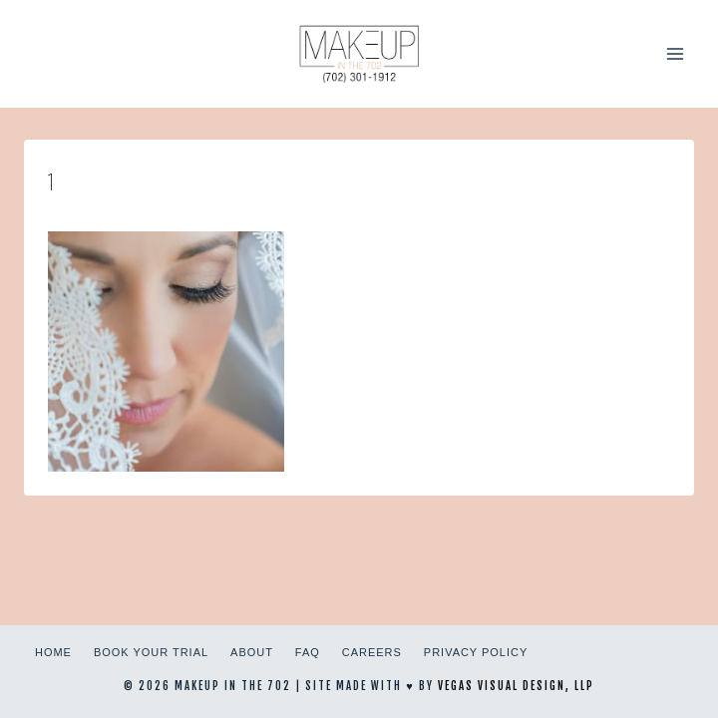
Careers (372, 652)
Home (53, 652)
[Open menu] (674, 53)
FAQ (307, 652)
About (251, 652)
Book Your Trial (151, 652)
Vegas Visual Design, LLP (516, 686)
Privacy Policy (476, 652)
